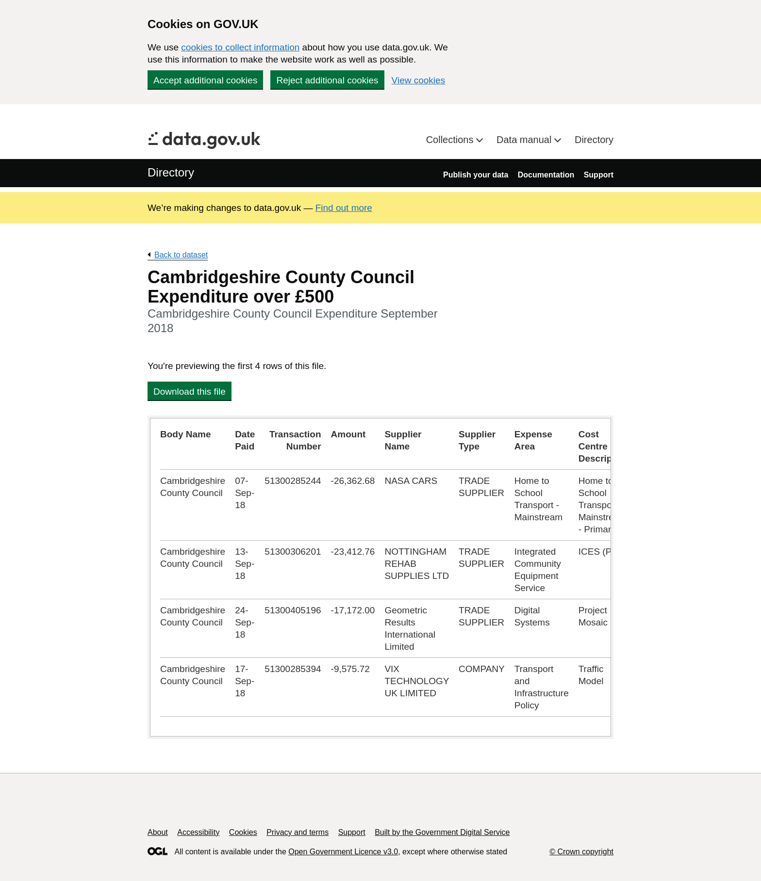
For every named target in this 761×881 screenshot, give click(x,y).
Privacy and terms (297, 832)
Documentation (546, 175)
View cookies (419, 80)
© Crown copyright (581, 852)
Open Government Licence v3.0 (343, 852)
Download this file (189, 391)
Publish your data (475, 175)
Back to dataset (181, 255)
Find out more (343, 208)
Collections (451, 139)
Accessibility (198, 832)
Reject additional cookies (327, 80)
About (158, 832)
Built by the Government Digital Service (442, 832)
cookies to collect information (240, 47)
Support (598, 175)
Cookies (243, 832)
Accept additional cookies (205, 80)
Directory (594, 139)
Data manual (525, 139)
